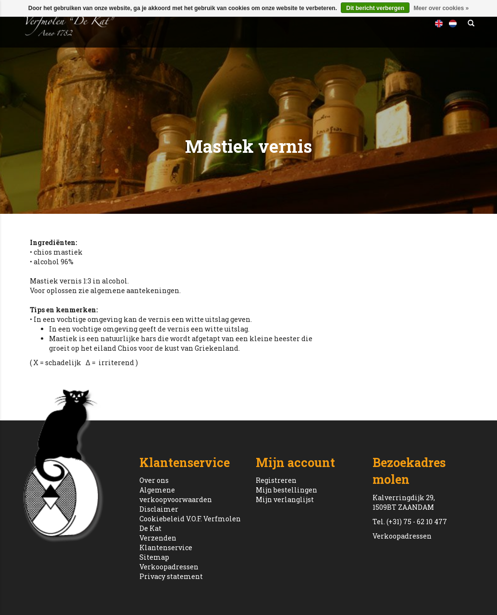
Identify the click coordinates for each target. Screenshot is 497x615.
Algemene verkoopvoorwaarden (175, 494)
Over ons (154, 480)
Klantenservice (165, 547)
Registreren (276, 480)
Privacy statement (171, 576)
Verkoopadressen (169, 566)
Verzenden (157, 537)
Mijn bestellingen (286, 489)
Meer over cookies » (441, 8)
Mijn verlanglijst (285, 499)
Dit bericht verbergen (375, 8)
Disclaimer (158, 509)
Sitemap (154, 557)
